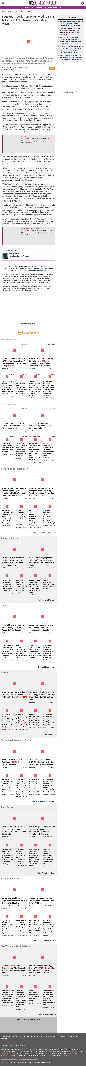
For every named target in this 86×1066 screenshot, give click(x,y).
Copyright (62, 1036)
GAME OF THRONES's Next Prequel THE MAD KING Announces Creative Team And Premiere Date (71, 23)
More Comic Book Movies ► (44, 532)
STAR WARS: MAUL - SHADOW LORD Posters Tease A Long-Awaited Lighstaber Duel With (70, 31)
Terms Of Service (29, 1036)
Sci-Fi (33, 8)
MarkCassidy (7, 68)
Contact (76, 1036)
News (27, 8)
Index (8, 1036)
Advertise (4, 1038)
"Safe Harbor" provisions (36, 270)
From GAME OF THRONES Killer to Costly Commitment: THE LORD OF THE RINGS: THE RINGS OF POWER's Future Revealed (71, 49)
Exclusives (48, 8)
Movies (52, 409)
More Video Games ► (47, 667)
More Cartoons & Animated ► (44, 801)
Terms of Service (45, 274)
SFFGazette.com (14, 286)
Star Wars (12, 69)
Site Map (14, 1036)
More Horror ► (50, 734)
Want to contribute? (28, 322)
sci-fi (18, 11)
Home (4, 11)
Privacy (55, 1036)
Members (57, 8)
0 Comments (28, 333)
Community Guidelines (10, 276)
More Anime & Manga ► (46, 600)
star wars (26, 11)
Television (24, 409)
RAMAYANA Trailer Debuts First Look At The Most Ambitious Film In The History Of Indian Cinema (71, 57)
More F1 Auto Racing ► (46, 873)
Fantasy (39, 8)
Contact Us (4, 1062)
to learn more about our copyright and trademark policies (25, 282)
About (21, 1036)
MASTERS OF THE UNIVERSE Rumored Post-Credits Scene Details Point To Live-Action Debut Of (71, 40)
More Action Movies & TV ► (44, 940)
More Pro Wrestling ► (47, 1014)
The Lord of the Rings (36, 436)
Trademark (70, 1036)
